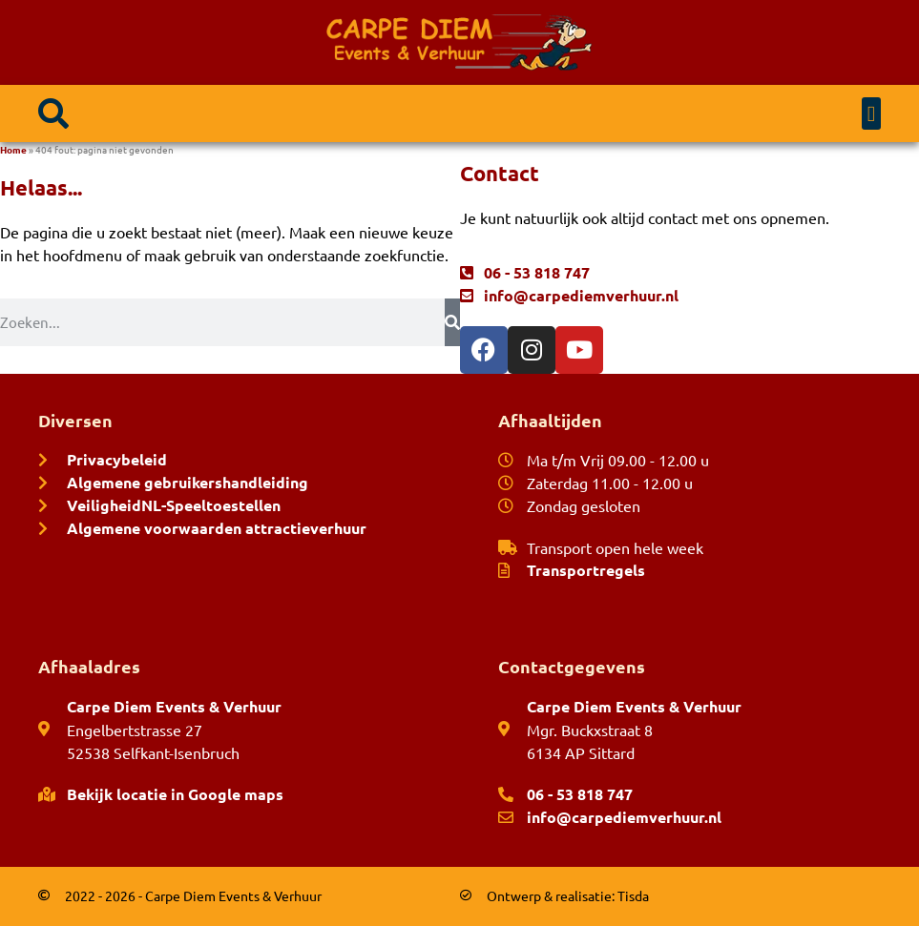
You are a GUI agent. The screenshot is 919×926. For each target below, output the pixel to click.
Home (13, 149)
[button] (53, 113)
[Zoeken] (452, 322)
